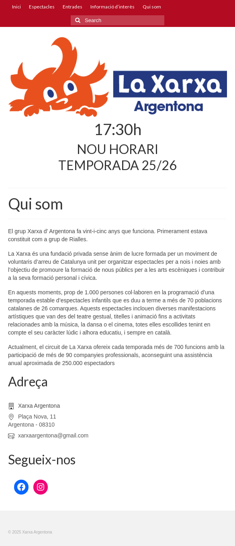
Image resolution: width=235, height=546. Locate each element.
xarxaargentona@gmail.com (48, 435)
